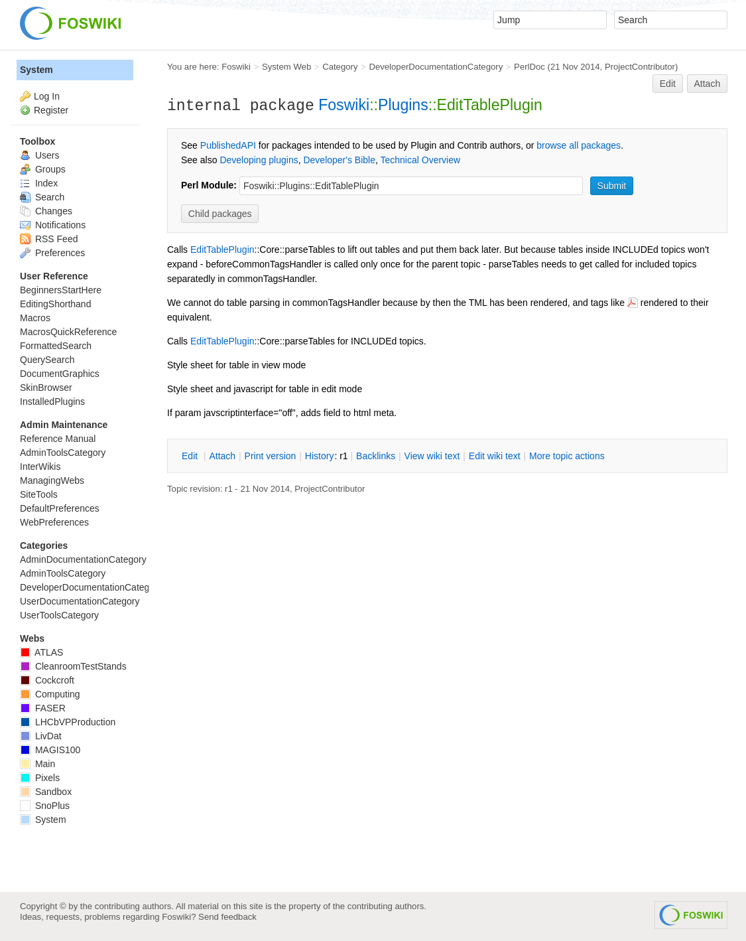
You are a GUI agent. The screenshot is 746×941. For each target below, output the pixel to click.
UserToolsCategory (59, 615)
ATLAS (41, 652)
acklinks (375, 456)
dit (191, 456)
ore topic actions (567, 456)
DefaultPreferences (59, 508)
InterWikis (40, 466)
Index (39, 183)
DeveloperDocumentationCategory (436, 67)
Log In (47, 96)
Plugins (403, 104)
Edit (668, 83)
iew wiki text (432, 456)
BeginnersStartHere (60, 290)
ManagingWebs (52, 480)
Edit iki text (495, 456)
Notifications (53, 225)
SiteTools (39, 494)
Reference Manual (57, 438)
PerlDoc (529, 67)
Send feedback (227, 917)
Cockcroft (47, 680)
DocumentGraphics (59, 373)
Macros (35, 318)
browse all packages (578, 145)
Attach (707, 83)
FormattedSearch (56, 345)
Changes (46, 211)
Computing (50, 694)
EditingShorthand (55, 304)
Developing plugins (258, 160)
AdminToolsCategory (62, 452)
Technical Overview (421, 160)
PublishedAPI (228, 145)
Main (37, 764)
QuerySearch (47, 359)
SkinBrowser (46, 387)
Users (39, 155)
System (36, 69)
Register (51, 110)
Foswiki (236, 67)
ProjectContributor (640, 67)
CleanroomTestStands (73, 666)
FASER (43, 708)
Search (42, 197)
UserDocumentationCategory (80, 601)
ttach (222, 456)
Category (339, 67)
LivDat (41, 736)
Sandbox (46, 791)
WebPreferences (54, 522)
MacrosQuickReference (68, 331)
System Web (286, 67)
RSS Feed (49, 239)
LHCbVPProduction (67, 722)
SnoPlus (45, 805)
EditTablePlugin (222, 249)
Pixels (40, 777)
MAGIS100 (50, 750)
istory (319, 456)
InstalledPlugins (52, 401)
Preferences (52, 253)
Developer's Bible (339, 160)
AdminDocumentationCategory (83, 559)
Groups (43, 169)
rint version (270, 456)
